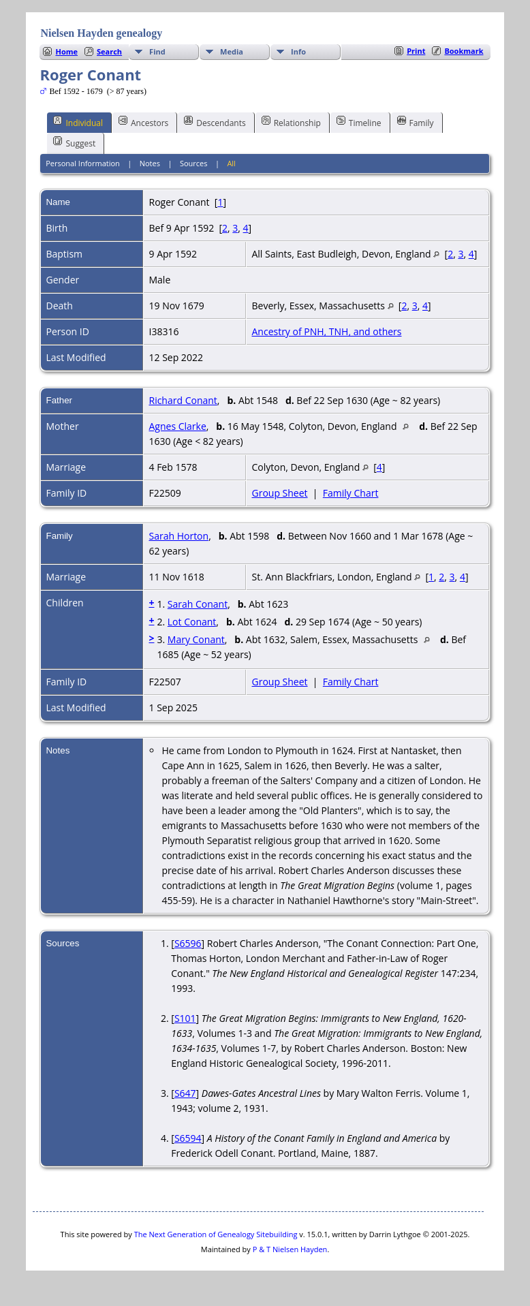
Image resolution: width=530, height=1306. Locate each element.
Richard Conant (183, 400)
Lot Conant (192, 621)
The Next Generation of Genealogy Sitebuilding (216, 1234)
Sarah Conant (198, 603)
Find (157, 51)
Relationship (291, 122)
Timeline (359, 122)
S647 (185, 1093)
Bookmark (463, 51)
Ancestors (143, 122)
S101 (185, 1018)
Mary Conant (196, 639)
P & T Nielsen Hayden (290, 1249)
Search (109, 51)
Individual (78, 122)
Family (415, 122)
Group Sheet (279, 492)
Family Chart (351, 492)
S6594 (188, 1138)
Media (231, 51)
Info (298, 51)
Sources (194, 163)
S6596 (188, 943)
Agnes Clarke (177, 426)
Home (66, 51)
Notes (150, 163)
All (231, 163)
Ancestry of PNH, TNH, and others (326, 331)
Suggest (74, 142)
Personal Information (83, 163)
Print (416, 51)
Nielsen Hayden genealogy (101, 33)
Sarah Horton (178, 535)
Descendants (214, 122)
